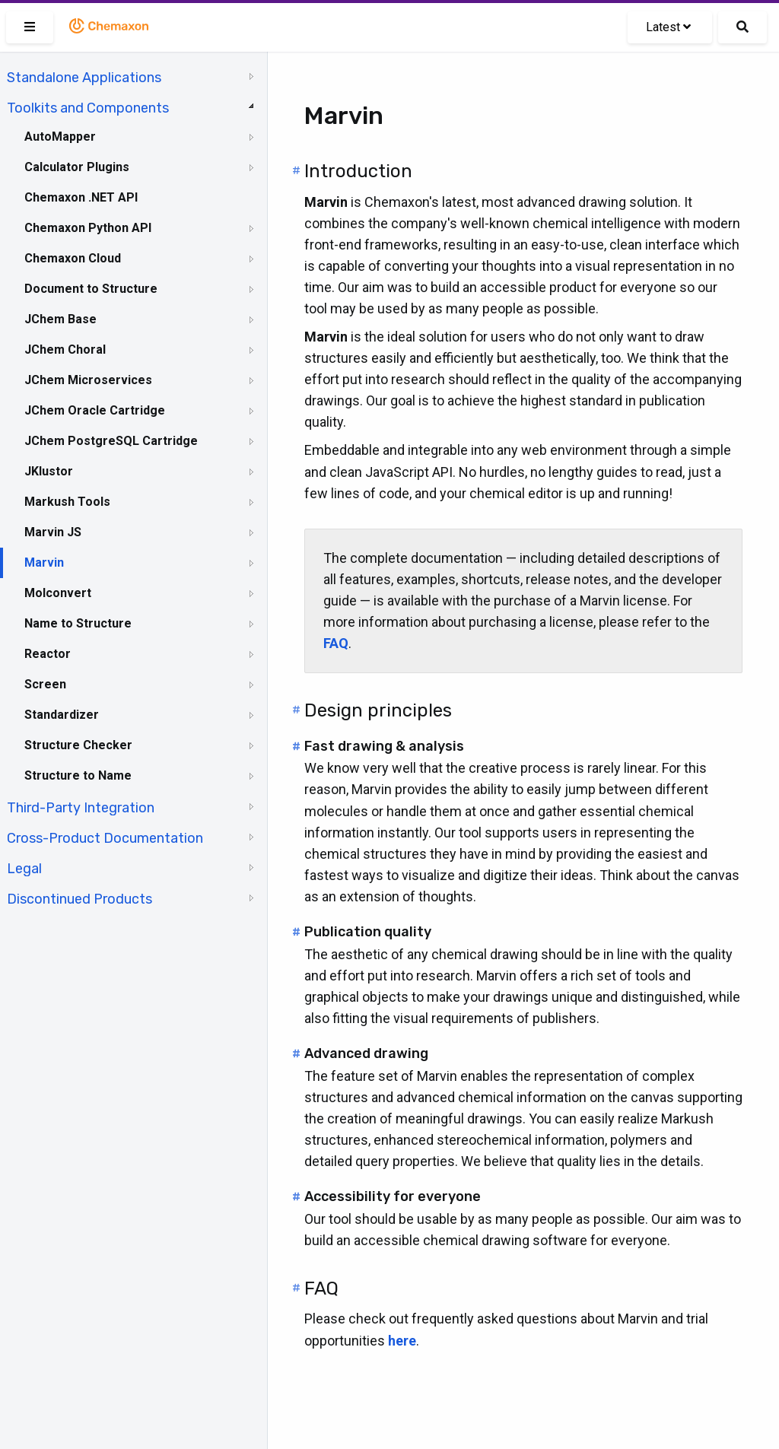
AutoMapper (60, 136)
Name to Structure (78, 623)
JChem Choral (65, 349)
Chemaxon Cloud (72, 258)
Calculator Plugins (76, 167)
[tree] (133, 487)
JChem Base (60, 319)
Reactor (47, 654)
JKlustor (48, 471)
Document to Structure (90, 288)
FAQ (321, 1288)
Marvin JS (52, 532)
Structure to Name (78, 775)
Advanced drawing (366, 1053)
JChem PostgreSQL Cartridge (111, 441)
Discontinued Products (79, 899)
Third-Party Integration (80, 807)
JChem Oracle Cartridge (94, 410)
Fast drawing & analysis (384, 746)
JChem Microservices (88, 380)
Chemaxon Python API (87, 228)
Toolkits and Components (88, 108)
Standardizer (61, 714)
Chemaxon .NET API (81, 197)
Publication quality (367, 931)
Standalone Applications (84, 77)
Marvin (44, 562)
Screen (45, 684)
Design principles (378, 710)
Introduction (358, 171)
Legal (24, 868)
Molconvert (57, 593)
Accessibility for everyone (392, 1196)
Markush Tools (67, 501)
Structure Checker (78, 745)
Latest (668, 27)
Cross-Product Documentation (105, 838)
